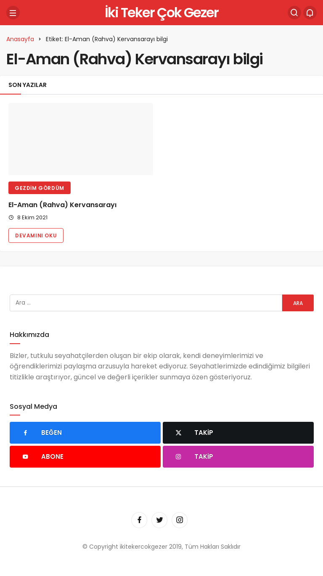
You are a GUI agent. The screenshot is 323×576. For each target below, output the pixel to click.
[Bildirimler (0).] (310, 12)
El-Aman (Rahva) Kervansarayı (62, 205)
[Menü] (13, 12)
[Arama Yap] (294, 12)
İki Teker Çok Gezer (161, 12)
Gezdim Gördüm (39, 188)
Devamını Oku (36, 235)
